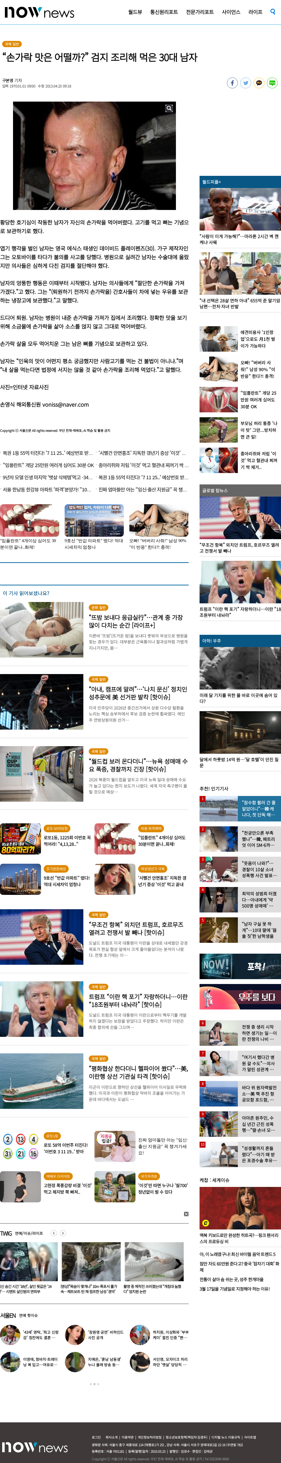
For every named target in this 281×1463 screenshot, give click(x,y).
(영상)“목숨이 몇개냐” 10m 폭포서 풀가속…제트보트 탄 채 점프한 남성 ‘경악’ (90, 1289)
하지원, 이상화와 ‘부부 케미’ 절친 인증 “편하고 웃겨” (170, 1337)
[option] (90, 1270)
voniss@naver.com (65, 404)
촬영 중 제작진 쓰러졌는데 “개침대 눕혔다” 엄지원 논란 (153, 1289)
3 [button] (98, 1384)
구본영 (8, 80)
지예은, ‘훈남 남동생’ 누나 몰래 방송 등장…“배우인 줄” (104, 1365)
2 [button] (94, 1384)
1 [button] (91, 1384)
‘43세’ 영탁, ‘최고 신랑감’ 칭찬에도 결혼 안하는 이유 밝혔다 (41, 1337)
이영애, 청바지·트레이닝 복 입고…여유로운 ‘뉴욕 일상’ (40, 1365)
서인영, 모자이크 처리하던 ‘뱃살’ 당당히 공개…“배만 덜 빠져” (170, 1365)
